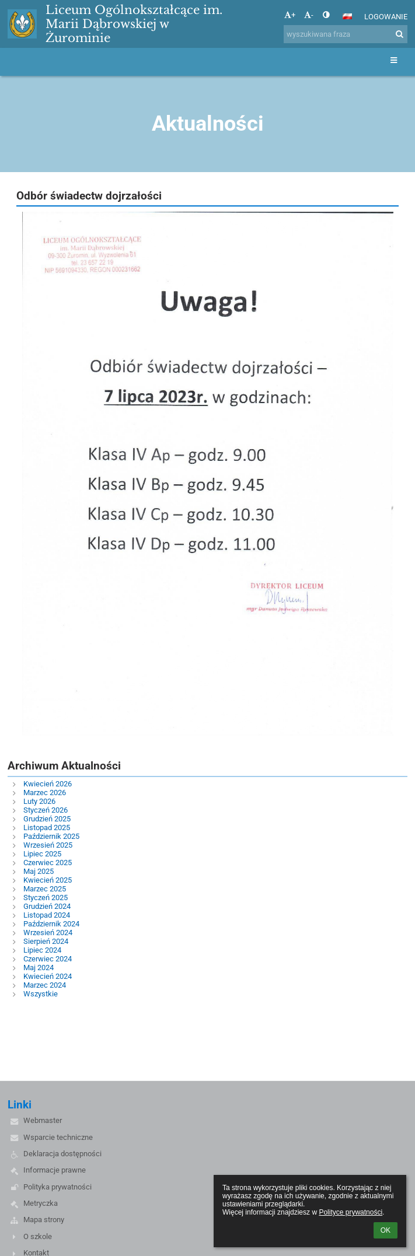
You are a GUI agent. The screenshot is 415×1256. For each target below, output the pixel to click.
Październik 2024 (51, 923)
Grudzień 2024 (47, 906)
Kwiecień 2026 (47, 783)
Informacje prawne (54, 1170)
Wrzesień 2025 (47, 845)
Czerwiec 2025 (47, 862)
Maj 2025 (38, 871)
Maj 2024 (38, 967)
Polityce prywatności (350, 1212)
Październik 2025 (51, 836)
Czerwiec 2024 (47, 958)
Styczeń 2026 (45, 810)
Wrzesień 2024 (47, 932)
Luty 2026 (39, 801)
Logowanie (385, 16)
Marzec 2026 (44, 792)
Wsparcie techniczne (58, 1137)
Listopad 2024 (46, 915)
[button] (347, 16)
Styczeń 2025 (45, 897)
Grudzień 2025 (47, 818)
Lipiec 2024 (42, 950)
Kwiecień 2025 (47, 880)
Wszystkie (40, 993)
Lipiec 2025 (42, 853)
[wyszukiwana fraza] (345, 34)
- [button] (308, 15)
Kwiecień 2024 (47, 976)
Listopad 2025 (46, 827)
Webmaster (42, 1120)
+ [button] (289, 15)
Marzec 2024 (44, 985)
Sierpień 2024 (45, 941)
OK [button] (385, 1230)
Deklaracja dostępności (62, 1153)
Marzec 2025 (44, 888)
